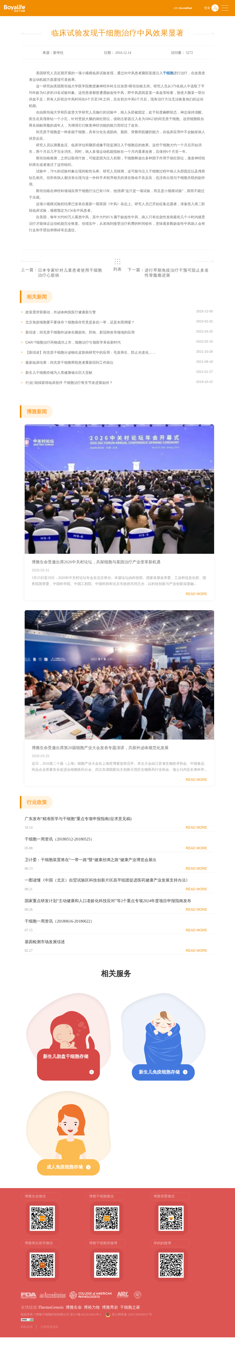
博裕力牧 (92, 1307)
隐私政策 (27, 1327)
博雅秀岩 (110, 1307)
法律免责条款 (50, 1327)
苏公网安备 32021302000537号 (132, 1314)
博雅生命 (74, 1307)
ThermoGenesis (50, 1307)
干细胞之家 (130, 1307)
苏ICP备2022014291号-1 (85, 1314)
